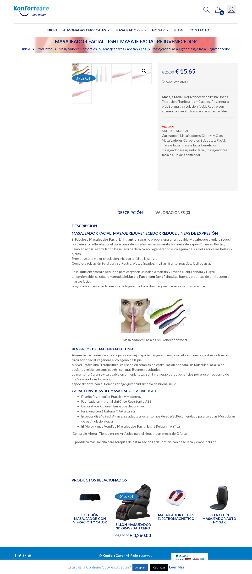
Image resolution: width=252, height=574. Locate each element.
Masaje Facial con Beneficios (149, 276)
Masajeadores (128, 30)
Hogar (158, 30)
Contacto (199, 30)
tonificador (192, 155)
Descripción (130, 212)
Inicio (51, 30)
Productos (44, 49)
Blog (178, 30)
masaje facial (171, 145)
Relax (179, 155)
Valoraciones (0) (172, 212)
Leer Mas (176, 567)
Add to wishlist (175, 81)
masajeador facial (192, 150)
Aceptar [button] (140, 567)
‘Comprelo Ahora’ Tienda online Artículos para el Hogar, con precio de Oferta (129, 433)
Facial (221, 140)
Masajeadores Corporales (78, 49)
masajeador (170, 150)
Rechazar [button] (159, 567)
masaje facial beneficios (199, 145)
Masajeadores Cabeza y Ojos (124, 49)
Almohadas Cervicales (84, 30)
